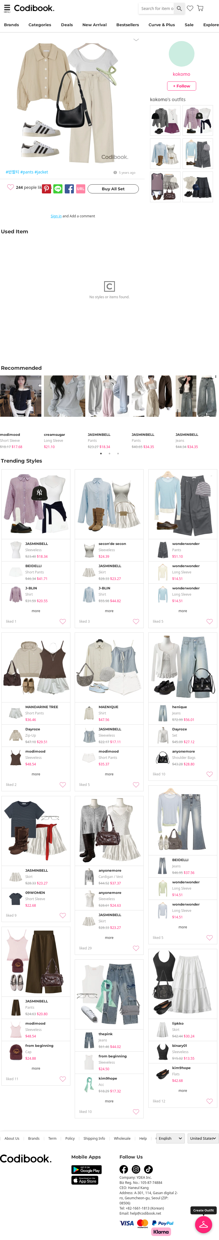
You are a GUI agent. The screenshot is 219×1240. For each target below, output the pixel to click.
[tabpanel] (22, 411)
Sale (189, 24)
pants (92, 440)
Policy (70, 1138)
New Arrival (94, 24)
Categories (40, 24)
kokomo (181, 74)
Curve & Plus (162, 24)
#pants (26, 172)
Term (52, 1138)
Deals (67, 24)
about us (12, 1138)
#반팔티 (12, 172)
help (143, 1138)
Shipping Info (94, 1138)
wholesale (122, 1138)
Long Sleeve (53, 440)
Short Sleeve (10, 440)
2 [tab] (109, 453)
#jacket (41, 172)
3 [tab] (118, 453)
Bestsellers (127, 24)
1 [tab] (101, 453)
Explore (211, 24)
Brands (11, 24)
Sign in (56, 216)
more (36, 610)
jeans (180, 440)
